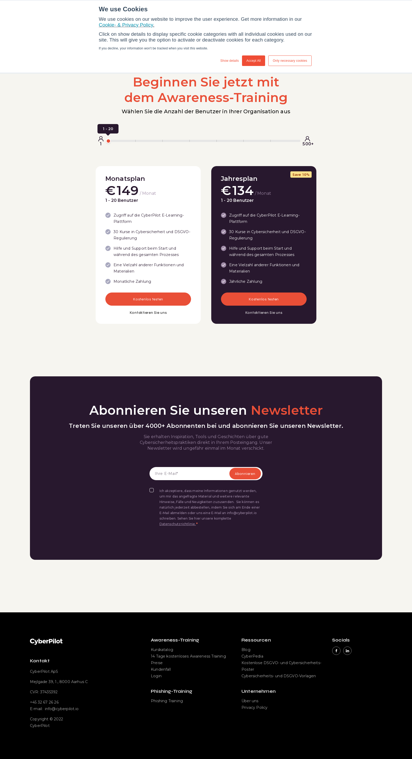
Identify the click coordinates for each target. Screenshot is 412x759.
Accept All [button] (253, 61)
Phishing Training (167, 701)
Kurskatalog (162, 649)
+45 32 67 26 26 (44, 702)
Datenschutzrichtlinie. (177, 524)
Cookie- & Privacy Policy (126, 25)
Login (156, 676)
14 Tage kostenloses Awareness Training (188, 656)
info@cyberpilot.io (62, 708)
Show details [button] (229, 61)
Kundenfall (161, 669)
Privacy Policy (254, 707)
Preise (157, 662)
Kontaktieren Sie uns (148, 312)
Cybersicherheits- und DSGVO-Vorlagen (278, 676)
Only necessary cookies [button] (290, 61)
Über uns (249, 701)
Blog (245, 649)
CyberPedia (252, 656)
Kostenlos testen (148, 299)
